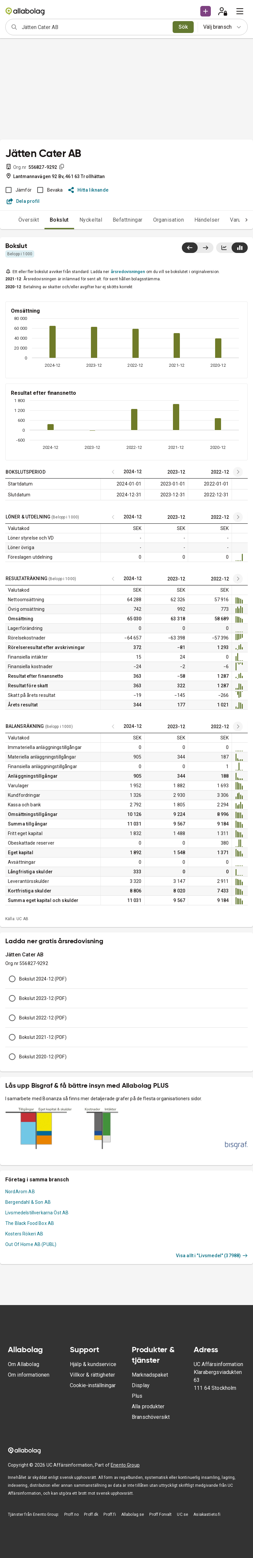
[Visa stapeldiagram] (240, 247)
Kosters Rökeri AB (24, 1233)
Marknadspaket (150, 1375)
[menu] (240, 11)
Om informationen (28, 1375)
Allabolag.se (132, 1514)
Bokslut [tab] (59, 220)
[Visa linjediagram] (224, 247)
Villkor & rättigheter (92, 1375)
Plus (137, 1396)
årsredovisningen (128, 271)
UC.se (182, 1514)
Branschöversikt (151, 1417)
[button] (205, 11)
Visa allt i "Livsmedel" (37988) (212, 1255)
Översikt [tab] (28, 220)
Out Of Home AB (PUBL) (30, 1244)
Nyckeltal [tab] (90, 220)
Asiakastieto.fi (206, 1514)
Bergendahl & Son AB (28, 1202)
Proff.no (71, 1514)
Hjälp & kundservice (93, 1364)
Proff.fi (109, 1514)
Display (141, 1385)
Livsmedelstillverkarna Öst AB (37, 1212)
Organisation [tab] (168, 220)
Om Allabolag (23, 1364)
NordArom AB (20, 1191)
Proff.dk (91, 1514)
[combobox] (95, 27)
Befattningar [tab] (128, 220)
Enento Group (125, 1465)
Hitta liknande (88, 190)
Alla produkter (148, 1406)
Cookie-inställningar (93, 1385)
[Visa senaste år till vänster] (190, 247)
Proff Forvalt (160, 1514)
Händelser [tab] (206, 220)
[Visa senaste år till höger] (205, 247)
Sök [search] (183, 27)
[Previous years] (238, 472)
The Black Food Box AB (29, 1223)
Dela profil (23, 201)
